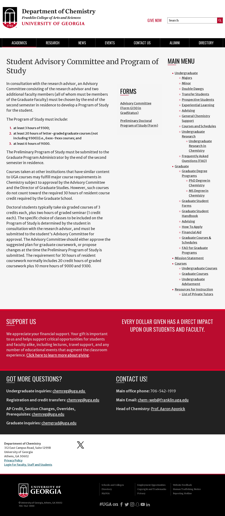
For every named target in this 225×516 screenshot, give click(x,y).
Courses (181, 264)
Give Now (154, 20)
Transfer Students (195, 94)
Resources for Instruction (194, 289)
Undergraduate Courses (199, 268)
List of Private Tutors (197, 294)
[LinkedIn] (148, 504)
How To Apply (192, 227)
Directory (206, 42)
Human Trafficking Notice (187, 489)
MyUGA (106, 493)
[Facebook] (121, 504)
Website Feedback (182, 485)
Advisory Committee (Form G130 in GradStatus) (135, 108)
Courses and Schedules (199, 126)
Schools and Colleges (113, 485)
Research (52, 42)
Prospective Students (198, 100)
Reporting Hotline (182, 493)
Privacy (141, 493)
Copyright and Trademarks (151, 489)
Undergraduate (186, 73)
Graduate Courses (195, 274)
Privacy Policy (13, 460)
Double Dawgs (193, 89)
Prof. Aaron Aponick (168, 409)
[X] (127, 504)
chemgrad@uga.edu (58, 423)
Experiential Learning (198, 105)
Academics (19, 42)
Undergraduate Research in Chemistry (200, 146)
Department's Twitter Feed (80, 444)
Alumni (175, 42)
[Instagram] (132, 504)
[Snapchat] (137, 504)
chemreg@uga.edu (69, 391)
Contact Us (142, 42)
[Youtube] (143, 504)
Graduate (182, 166)
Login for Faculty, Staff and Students (28, 464)
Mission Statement (189, 258)
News (82, 42)
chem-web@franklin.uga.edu (163, 400)
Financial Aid (191, 232)
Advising (188, 111)
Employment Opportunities (151, 485)
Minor (186, 83)
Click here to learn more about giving (57, 355)
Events (110, 42)
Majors (187, 78)
